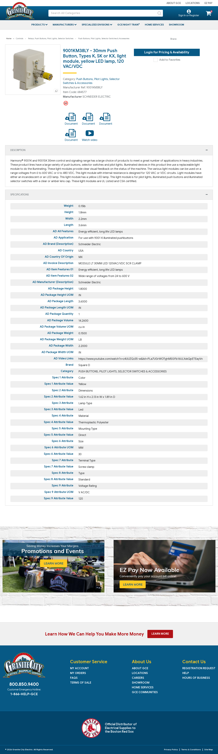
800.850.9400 (24, 684)
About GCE (173, 3)
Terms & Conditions (191, 749)
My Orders (78, 673)
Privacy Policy (171, 749)
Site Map (208, 749)
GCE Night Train (128, 24)
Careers (138, 678)
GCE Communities (145, 692)
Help (185, 673)
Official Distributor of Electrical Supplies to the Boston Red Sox (121, 727)
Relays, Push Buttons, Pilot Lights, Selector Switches (50, 38)
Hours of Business (196, 678)
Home (8, 38)
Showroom (176, 24)
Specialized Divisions (96, 24)
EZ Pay (208, 3)
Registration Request (198, 668)
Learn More (160, 634)
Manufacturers (63, 24)
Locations (193, 3)
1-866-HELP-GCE (24, 694)
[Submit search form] (159, 13)
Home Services (154, 24)
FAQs (74, 678)
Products (38, 24)
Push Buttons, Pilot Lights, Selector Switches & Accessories (103, 38)
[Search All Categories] (105, 13)
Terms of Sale (80, 682)
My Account (79, 668)
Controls (19, 38)
